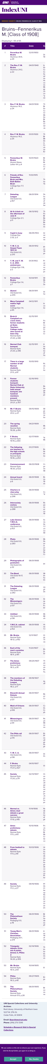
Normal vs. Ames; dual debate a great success (17, 811)
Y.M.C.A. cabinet (17, 624)
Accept (13, 1059)
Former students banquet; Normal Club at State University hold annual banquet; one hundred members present (17, 388)
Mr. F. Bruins (15, 409)
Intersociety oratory (15, 504)
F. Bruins (14, 436)
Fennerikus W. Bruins (16, 159)
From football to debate (17, 848)
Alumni (13, 291)
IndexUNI (14, 9)
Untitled (13, 614)
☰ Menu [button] (6, 16)
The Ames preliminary (15, 662)
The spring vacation (15, 425)
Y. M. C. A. (14, 753)
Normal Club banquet (15, 345)
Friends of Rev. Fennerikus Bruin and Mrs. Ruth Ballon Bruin (16, 179)
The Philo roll (16, 733)
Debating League (14, 195)
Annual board (16, 477)
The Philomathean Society (16, 916)
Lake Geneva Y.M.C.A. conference (16, 522)
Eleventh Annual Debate (17, 694)
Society (13, 774)
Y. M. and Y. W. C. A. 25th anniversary (16, 263)
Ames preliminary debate (15, 828)
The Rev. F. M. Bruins (16, 66)
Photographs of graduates (17, 561)
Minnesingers (16, 718)
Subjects (12, 21)
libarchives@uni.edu (18, 1020)
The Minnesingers (16, 600)
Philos (13, 976)
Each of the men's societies (17, 649)
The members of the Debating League (17, 680)
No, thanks (34, 1059)
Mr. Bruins (14, 635)
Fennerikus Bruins (15, 279)
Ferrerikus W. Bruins (16, 53)
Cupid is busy (16, 233)
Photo (12, 539)
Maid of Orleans (17, 706)
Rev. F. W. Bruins (17, 104)
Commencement (17, 464)
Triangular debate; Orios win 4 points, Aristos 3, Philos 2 (17, 950)
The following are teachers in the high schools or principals (17, 450)
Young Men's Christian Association (16, 933)
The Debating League (16, 587)
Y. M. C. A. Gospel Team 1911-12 (16, 248)
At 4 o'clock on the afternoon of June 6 (17, 213)
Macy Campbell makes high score (17, 303)
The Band (14, 573)
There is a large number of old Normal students (17, 364)
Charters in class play (15, 491)
